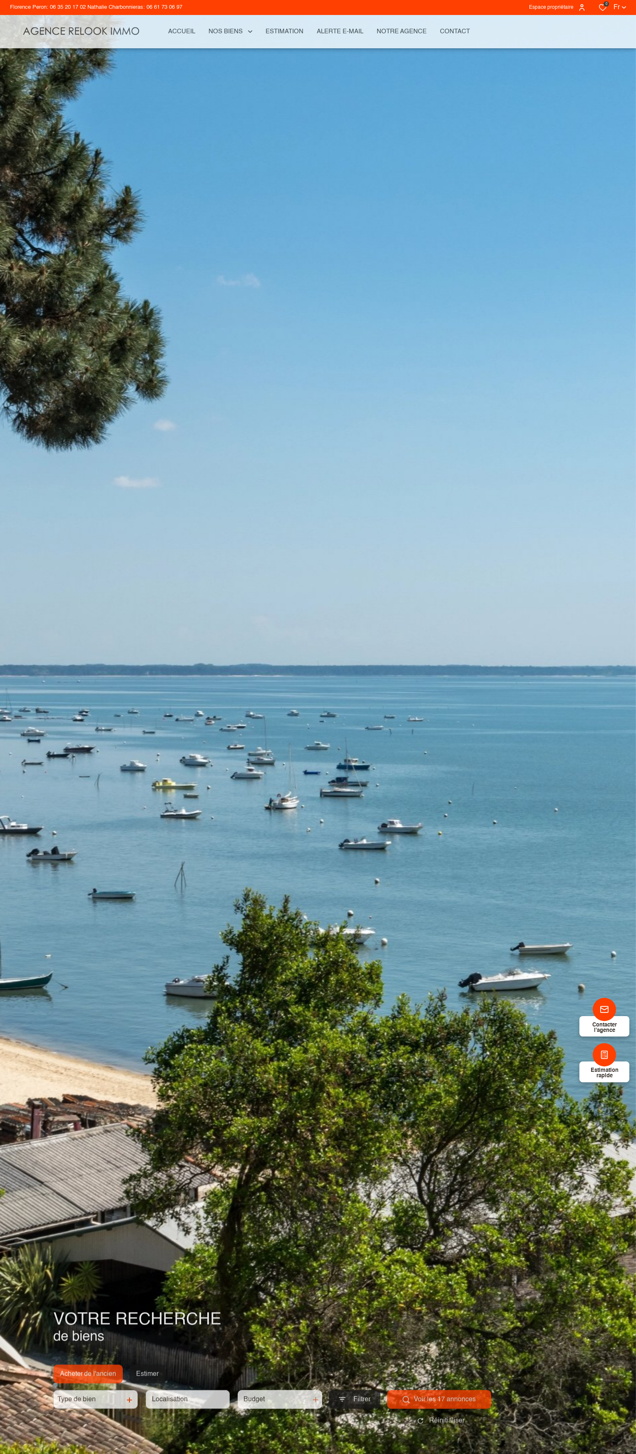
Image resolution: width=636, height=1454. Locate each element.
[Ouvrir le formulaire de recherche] (354, 1407)
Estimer (147, 1382)
